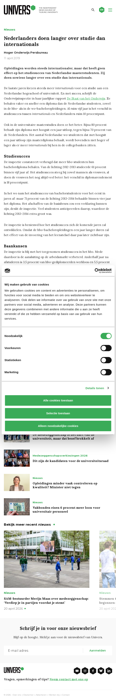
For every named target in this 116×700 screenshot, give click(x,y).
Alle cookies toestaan (58, 400)
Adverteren (41, 695)
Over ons (17, 695)
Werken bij (54, 695)
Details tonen (94, 388)
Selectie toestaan (58, 413)
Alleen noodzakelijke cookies (58, 426)
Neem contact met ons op (69, 679)
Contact (66, 695)
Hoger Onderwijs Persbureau (26, 52)
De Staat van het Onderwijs (86, 98)
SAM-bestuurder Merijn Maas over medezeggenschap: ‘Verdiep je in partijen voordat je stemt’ (46, 601)
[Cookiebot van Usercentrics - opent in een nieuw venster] (95, 270)
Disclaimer (28, 695)
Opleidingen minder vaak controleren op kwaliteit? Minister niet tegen (65, 485)
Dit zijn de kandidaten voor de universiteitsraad (70, 461)
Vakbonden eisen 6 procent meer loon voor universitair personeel (66, 509)
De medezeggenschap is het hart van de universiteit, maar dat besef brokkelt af (63, 436)
